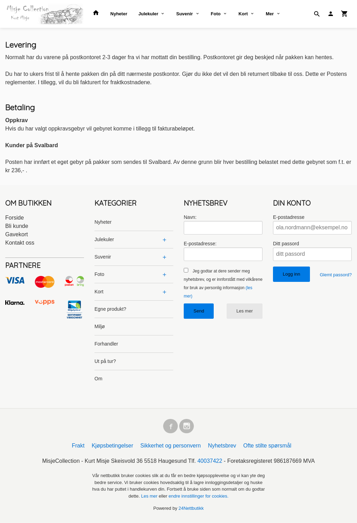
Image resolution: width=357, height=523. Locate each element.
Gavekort (16, 234)
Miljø (99, 326)
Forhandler (106, 344)
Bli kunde (16, 226)
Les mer (244, 311)
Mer (270, 13)
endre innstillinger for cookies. (198, 496)
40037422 (209, 462)
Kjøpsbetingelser (112, 447)
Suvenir (184, 13)
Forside (14, 218)
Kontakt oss (20, 243)
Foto (216, 13)
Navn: (190, 217)
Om (98, 378)
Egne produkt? (110, 309)
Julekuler (148, 13)
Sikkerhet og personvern (170, 447)
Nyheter (119, 13)
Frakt (78, 447)
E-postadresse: (200, 243)
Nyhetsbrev (222, 447)
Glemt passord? (336, 274)
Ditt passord (286, 243)
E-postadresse (288, 217)
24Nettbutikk (191, 509)
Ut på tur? (105, 361)
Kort (243, 13)
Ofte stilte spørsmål (267, 447)
